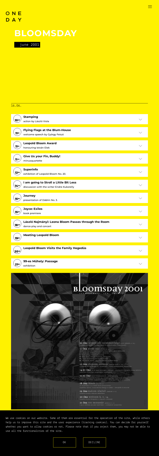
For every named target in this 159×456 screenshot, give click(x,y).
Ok (64, 442)
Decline (94, 442)
